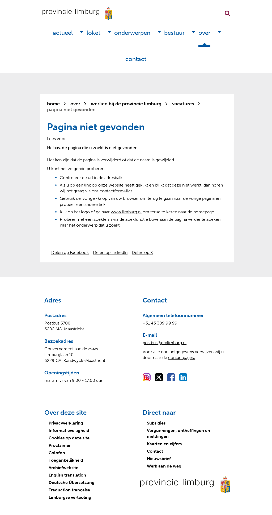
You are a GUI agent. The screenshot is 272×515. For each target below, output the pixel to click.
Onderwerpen (132, 32)
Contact (135, 59)
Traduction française (69, 489)
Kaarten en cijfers (164, 443)
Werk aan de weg (164, 466)
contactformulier (116, 190)
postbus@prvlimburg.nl (164, 342)
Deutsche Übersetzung (72, 482)
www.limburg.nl (126, 211)
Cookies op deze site (69, 437)
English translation (67, 475)
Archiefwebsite (63, 467)
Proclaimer (60, 445)
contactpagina (181, 357)
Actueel (63, 32)
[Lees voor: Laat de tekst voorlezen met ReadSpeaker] (56, 138)
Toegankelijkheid (66, 460)
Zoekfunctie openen (227, 13)
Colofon (57, 452)
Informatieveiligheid (69, 430)
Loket (93, 32)
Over (204, 32)
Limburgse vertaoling (70, 497)
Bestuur (174, 32)
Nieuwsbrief (159, 458)
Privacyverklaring (66, 423)
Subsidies (156, 423)
